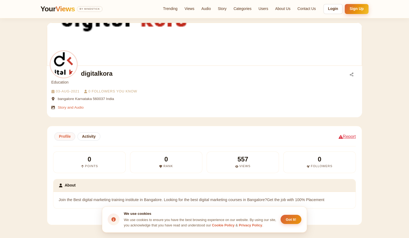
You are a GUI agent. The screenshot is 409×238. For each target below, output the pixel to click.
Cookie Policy (223, 225)
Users (263, 9)
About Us (283, 9)
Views (189, 9)
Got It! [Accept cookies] (291, 220)
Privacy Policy (250, 225)
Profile (65, 136)
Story (222, 9)
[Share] (351, 74)
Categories (243, 9)
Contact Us (307, 9)
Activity (89, 136)
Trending (170, 9)
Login (333, 9)
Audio (206, 9)
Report (347, 136)
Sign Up (357, 9)
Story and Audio (71, 107)
